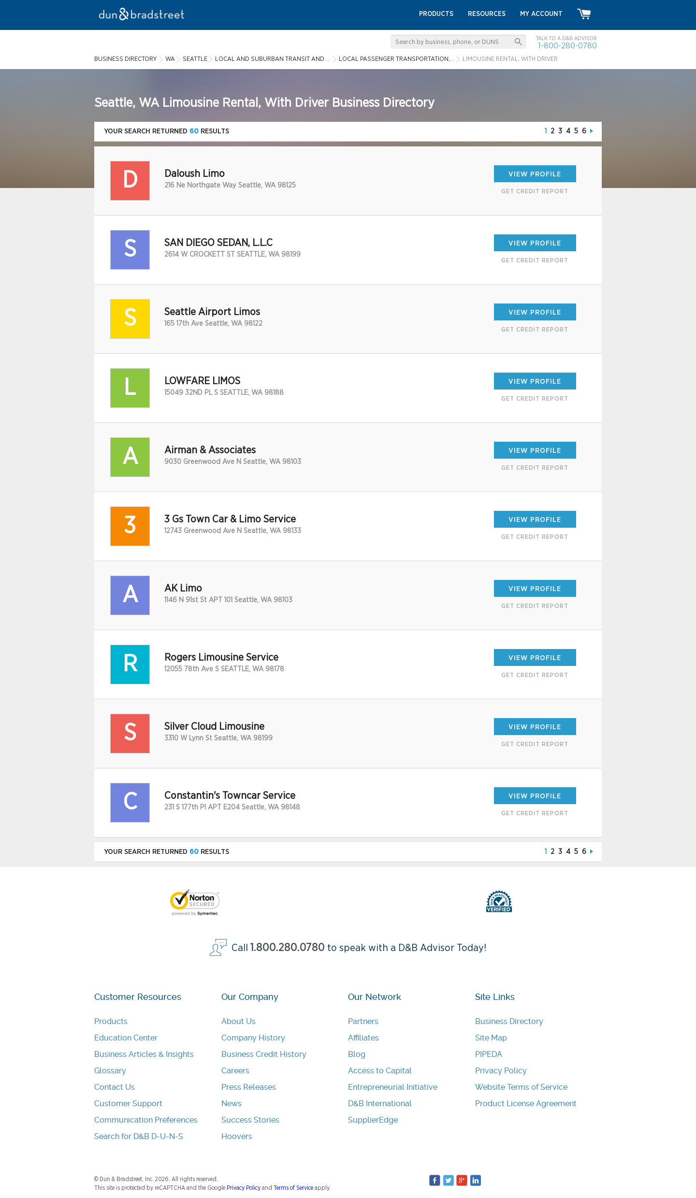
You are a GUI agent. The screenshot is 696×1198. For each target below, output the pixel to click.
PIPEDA (488, 1054)
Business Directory (509, 1021)
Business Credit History (263, 1054)
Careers (235, 1070)
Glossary (110, 1070)
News (231, 1103)
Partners (363, 1021)
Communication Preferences (146, 1120)
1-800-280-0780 (567, 46)
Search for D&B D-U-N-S (138, 1136)
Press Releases (248, 1087)
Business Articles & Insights (144, 1054)
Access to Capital (380, 1070)
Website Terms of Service (521, 1087)
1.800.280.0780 (287, 947)
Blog (356, 1054)
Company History (253, 1037)
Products (111, 1021)
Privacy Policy (501, 1070)
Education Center (126, 1037)
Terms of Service (293, 1188)
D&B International (380, 1103)
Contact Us (114, 1087)
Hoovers (236, 1136)
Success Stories (250, 1120)
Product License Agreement (526, 1103)
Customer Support (128, 1103)
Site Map (491, 1037)
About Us (238, 1021)
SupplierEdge (373, 1120)
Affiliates (363, 1037)
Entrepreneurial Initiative (392, 1087)
